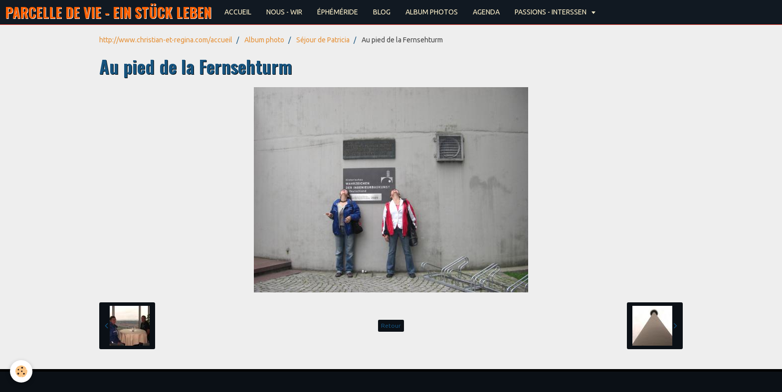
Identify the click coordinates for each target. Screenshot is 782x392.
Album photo (264, 40)
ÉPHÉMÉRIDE (337, 12)
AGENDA (486, 12)
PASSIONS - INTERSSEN (551, 12)
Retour (391, 325)
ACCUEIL (237, 12)
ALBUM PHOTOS (431, 12)
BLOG (382, 12)
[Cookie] (21, 371)
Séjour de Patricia (323, 40)
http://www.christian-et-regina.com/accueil (165, 40)
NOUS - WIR (284, 12)
